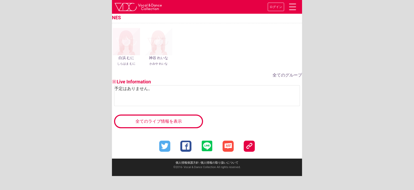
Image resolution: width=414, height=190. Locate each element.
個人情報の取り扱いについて (219, 162)
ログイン (276, 7)
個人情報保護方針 (187, 162)
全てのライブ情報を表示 (158, 121)
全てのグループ (287, 75)
